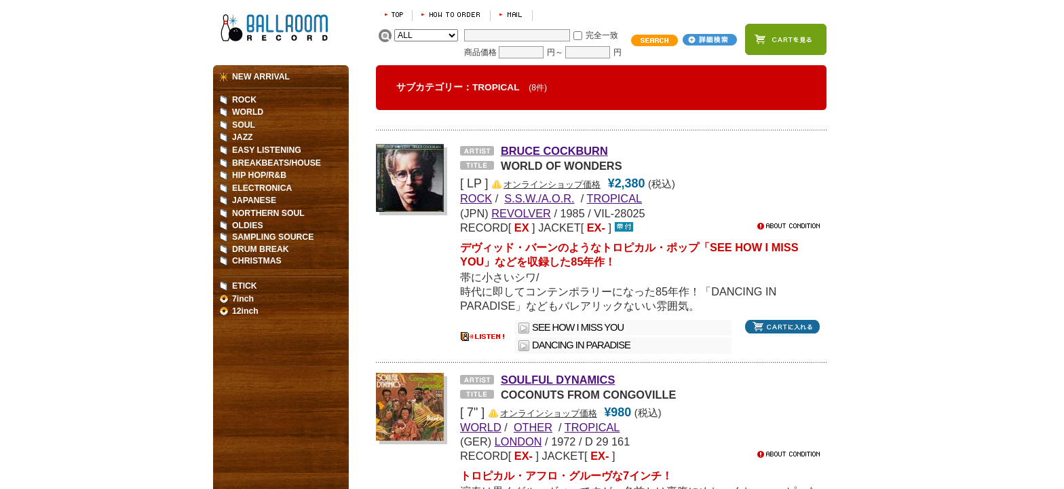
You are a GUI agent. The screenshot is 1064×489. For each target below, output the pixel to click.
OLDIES (247, 225)
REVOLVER (521, 213)
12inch (245, 311)
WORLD (247, 112)
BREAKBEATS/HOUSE (276, 163)
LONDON (518, 441)
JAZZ (242, 137)
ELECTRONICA (262, 188)
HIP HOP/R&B (259, 175)
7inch (243, 299)
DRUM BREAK (260, 249)
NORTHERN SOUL (268, 213)
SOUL (243, 125)
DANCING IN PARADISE (581, 345)
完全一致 (602, 35)
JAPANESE (254, 200)
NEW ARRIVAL (261, 77)
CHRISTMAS (257, 261)
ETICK (244, 286)
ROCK (244, 100)
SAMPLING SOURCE (273, 237)
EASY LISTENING (266, 150)
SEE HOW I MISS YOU (578, 327)
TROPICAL (615, 198)
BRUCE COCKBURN (554, 151)
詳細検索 (710, 40)
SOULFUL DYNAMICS (558, 380)
